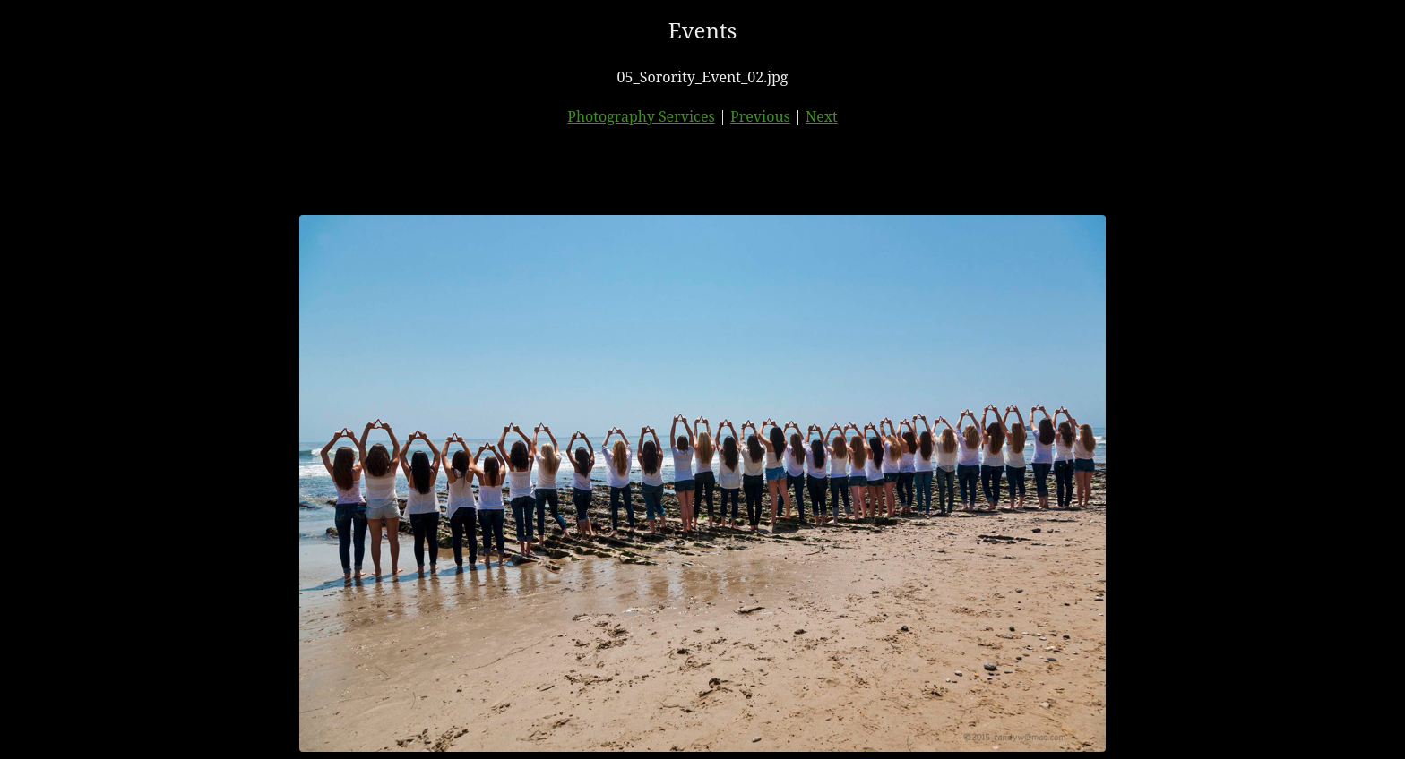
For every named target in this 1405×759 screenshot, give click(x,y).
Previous (760, 116)
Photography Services (640, 116)
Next (822, 116)
